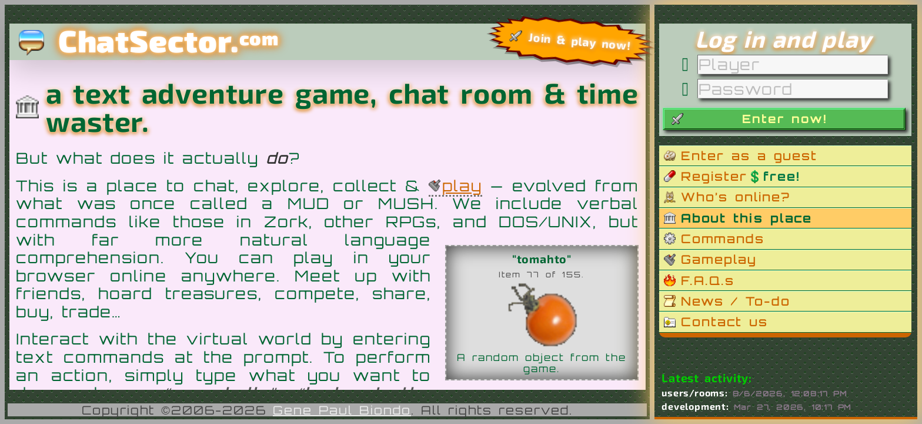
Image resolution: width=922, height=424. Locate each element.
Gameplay (719, 259)
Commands (722, 238)
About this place (746, 218)
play (462, 185)
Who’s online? (735, 196)
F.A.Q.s (707, 280)
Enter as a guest (749, 155)
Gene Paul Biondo (342, 410)
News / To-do (735, 301)
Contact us (724, 321)
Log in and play (783, 38)
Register (740, 176)
